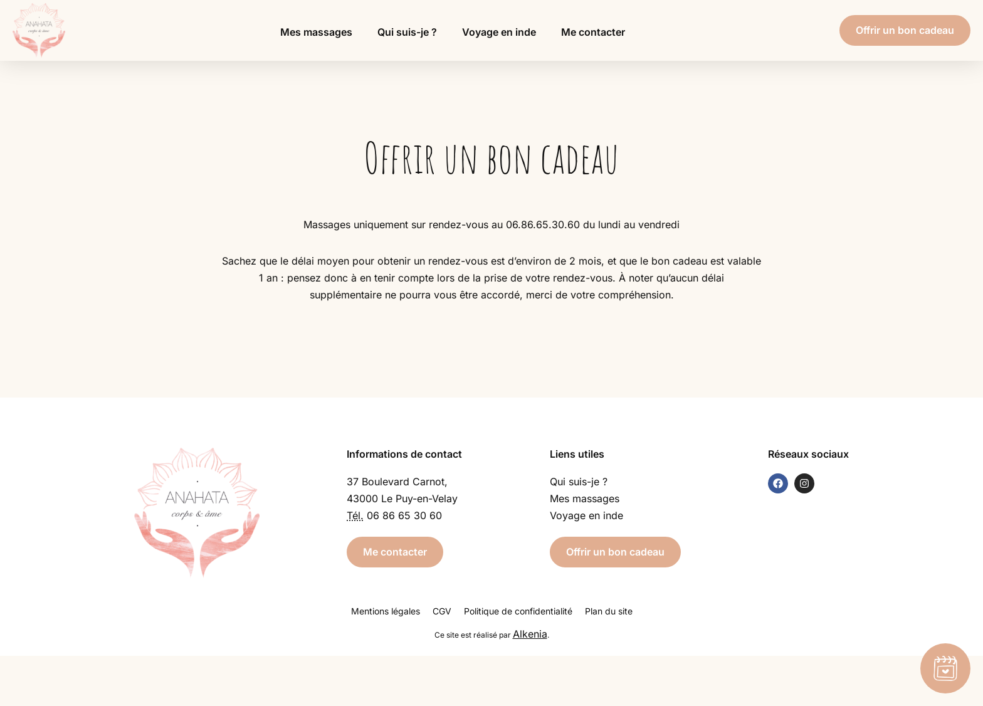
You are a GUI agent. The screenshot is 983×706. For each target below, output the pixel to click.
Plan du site (609, 611)
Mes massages (316, 32)
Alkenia (530, 634)
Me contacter (593, 32)
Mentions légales (385, 611)
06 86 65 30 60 (404, 515)
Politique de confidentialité (518, 611)
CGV (442, 611)
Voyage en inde (499, 32)
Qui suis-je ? (407, 32)
